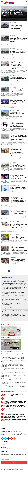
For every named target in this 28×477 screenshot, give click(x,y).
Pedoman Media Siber (8, 449)
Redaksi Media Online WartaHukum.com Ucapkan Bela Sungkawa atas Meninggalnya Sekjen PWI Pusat (17, 152)
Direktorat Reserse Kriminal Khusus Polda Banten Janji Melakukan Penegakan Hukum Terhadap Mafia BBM (14, 410)
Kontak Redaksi (6, 446)
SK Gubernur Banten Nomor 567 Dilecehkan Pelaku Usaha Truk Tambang (18, 79)
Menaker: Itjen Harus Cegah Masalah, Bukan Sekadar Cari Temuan (18, 188)
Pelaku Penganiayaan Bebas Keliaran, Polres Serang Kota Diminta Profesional (18, 237)
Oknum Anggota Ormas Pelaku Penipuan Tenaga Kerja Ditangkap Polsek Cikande (15, 417)
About (4, 444)
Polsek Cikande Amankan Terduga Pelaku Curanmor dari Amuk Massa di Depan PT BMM (18, 249)
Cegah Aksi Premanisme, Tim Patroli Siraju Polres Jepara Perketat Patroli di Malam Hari (14, 414)
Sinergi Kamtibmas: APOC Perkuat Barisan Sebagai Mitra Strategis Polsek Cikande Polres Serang (18, 201)
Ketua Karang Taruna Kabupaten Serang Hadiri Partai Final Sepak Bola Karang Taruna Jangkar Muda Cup (15, 402)
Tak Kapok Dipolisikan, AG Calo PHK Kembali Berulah (14, 398)
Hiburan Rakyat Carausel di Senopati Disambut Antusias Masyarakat (15, 420)
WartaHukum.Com (13, 469)
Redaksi (4, 447)
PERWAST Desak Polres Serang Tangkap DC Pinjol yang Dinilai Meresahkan (17, 125)
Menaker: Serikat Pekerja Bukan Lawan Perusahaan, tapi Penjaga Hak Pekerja (18, 177)
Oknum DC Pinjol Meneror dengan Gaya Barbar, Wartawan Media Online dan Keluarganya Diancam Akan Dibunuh (18, 225)
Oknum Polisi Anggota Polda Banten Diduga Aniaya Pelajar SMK (14, 395)
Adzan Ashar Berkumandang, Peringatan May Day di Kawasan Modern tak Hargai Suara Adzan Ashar (13, 13)
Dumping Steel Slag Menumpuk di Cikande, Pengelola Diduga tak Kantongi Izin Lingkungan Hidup (18, 52)
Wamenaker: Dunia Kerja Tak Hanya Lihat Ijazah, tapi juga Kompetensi (17, 102)
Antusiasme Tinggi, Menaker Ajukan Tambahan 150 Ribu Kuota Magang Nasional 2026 (17, 261)
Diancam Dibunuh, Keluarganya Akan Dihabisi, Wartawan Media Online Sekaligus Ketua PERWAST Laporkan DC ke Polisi (18, 138)
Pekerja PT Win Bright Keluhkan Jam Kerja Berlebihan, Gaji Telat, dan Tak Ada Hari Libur (14, 406)
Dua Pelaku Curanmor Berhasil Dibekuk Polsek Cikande (18, 212)
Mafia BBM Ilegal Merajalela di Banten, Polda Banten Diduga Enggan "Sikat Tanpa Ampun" (18, 165)
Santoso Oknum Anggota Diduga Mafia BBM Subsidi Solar (17, 90)
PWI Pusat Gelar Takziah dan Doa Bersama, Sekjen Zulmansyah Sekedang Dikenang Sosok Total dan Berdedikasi (17, 65)
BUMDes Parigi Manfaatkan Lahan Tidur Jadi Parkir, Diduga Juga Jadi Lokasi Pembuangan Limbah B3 (18, 39)
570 (17, 271)
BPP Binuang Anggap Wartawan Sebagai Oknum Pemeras (17, 113)
